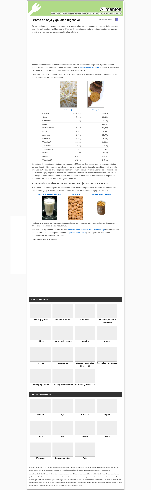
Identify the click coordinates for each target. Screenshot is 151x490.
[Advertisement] (75, 47)
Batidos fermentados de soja (49, 194)
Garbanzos (75, 194)
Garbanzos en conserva (101, 194)
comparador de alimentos (89, 68)
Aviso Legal (78, 485)
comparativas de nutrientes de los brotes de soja (86, 230)
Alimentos (110, 9)
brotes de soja (68, 110)
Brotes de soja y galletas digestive (56, 20)
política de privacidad (66, 485)
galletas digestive (95, 110)
